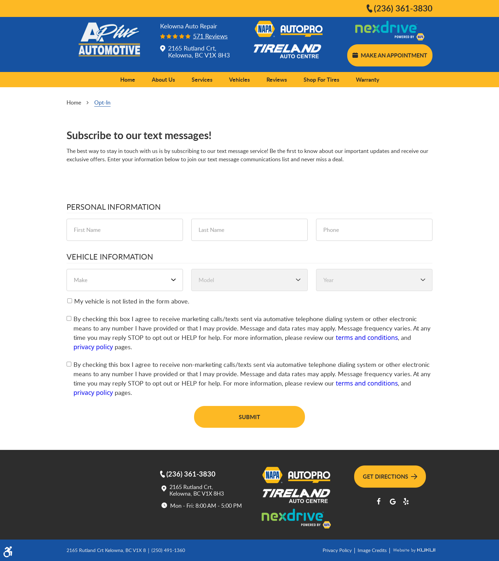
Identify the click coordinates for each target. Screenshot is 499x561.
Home (127, 79)
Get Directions (390, 476)
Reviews (276, 79)
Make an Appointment (389, 55)
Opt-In (102, 102)
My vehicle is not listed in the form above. (131, 301)
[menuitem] (128, 79)
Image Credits (373, 550)
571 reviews (210, 36)
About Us (163, 79)
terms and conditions (367, 337)
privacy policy (93, 347)
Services (202, 79)
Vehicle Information (110, 257)
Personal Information (114, 207)
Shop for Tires (321, 79)
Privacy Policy (338, 550)
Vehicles (239, 79)
